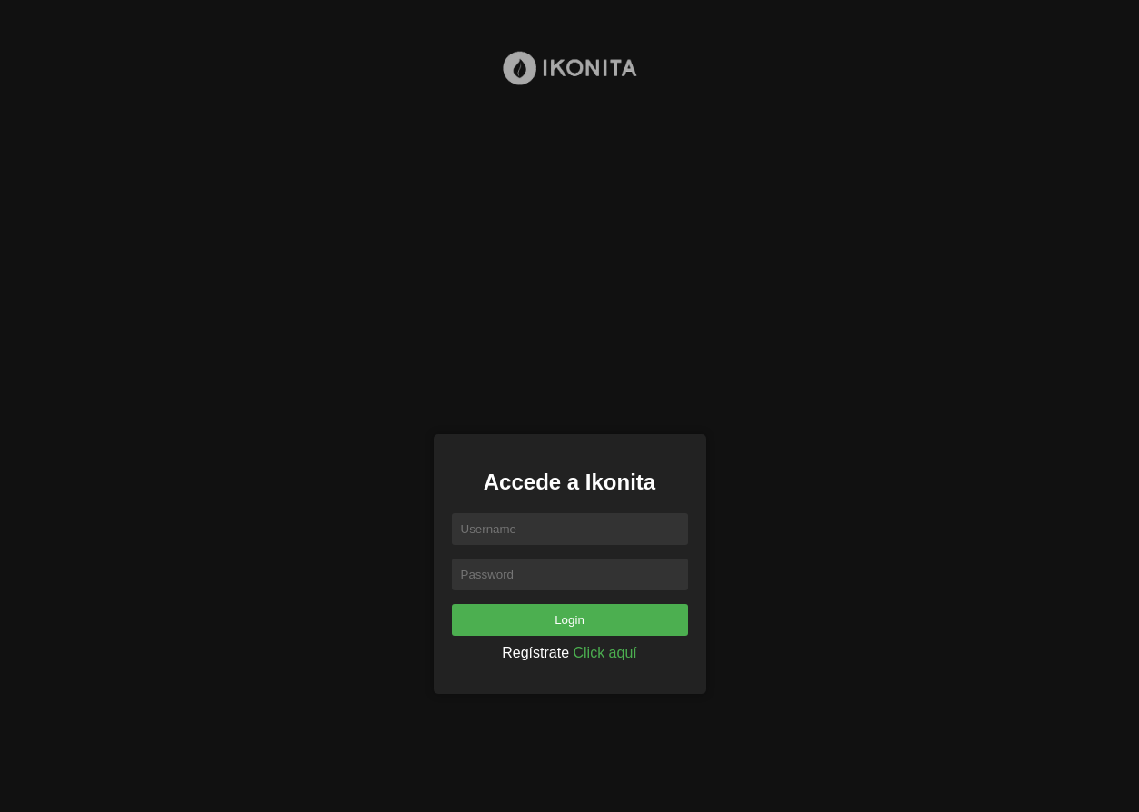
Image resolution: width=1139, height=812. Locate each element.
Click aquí (605, 652)
